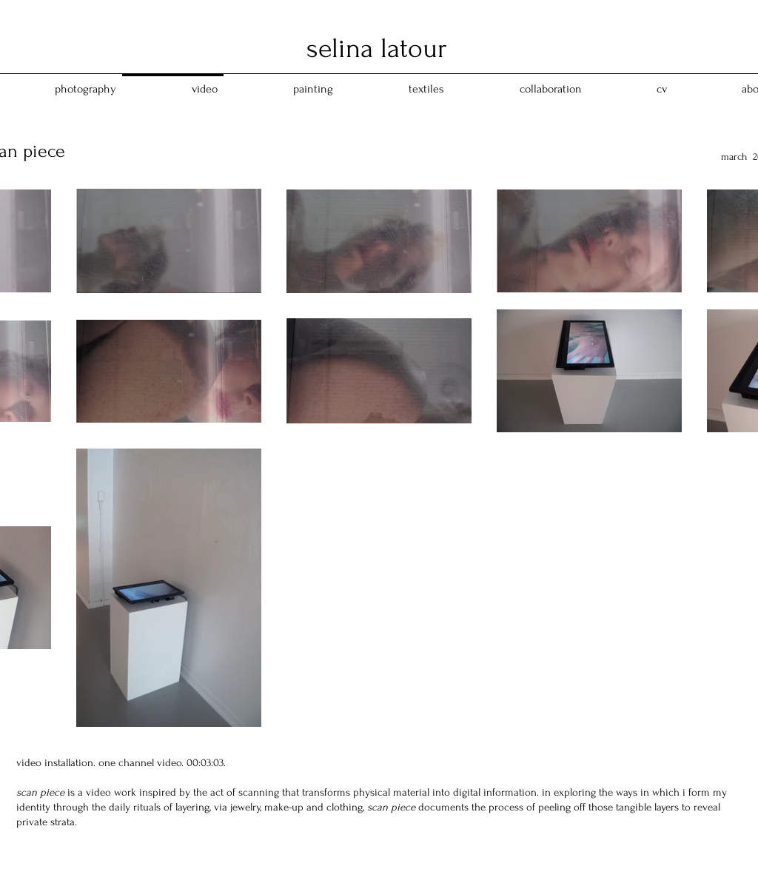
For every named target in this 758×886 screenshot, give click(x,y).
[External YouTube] (380, 292)
